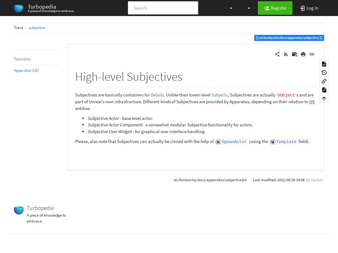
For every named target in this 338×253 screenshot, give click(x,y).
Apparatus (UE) (26, 70)
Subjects (219, 95)
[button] (228, 7)
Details (157, 95)
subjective (37, 27)
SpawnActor (234, 142)
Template (286, 142)
